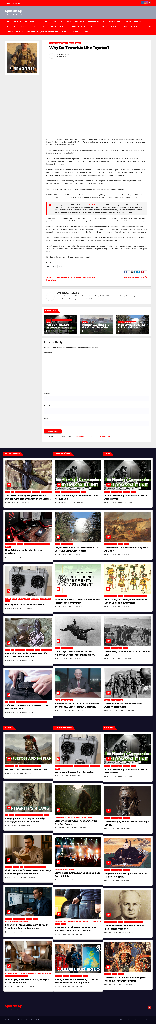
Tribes (48, 322)
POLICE (37, 649)
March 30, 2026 (13, 557)
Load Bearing (20, 701)
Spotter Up (13, 11)
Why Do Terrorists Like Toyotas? (79, 47)
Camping (8, 598)
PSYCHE (24, 27)
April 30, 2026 (62, 502)
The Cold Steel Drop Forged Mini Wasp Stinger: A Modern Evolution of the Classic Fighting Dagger (27, 498)
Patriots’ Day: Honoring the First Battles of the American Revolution (95, 327)
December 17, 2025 (14, 986)
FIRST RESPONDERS (109, 27)
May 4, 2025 (110, 828)
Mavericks (68, 319)
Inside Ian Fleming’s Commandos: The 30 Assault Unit (58, 327)
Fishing (14, 598)
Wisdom (46, 814)
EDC (43, 27)
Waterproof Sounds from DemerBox (24, 604)
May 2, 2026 (11, 773)
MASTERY (11, 27)
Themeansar (42, 1020)
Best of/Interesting (47, 21)
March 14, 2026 (62, 658)
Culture (65, 43)
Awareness (9, 866)
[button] (150, 27)
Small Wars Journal (96, 205)
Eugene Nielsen (100, 331)
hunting (27, 598)
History (79, 21)
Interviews (66, 21)
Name (47, 393)
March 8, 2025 (111, 984)
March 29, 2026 (13, 608)
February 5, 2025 (112, 710)
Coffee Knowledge (78, 27)
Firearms (19, 544)
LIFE (35, 27)
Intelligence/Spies (130, 27)
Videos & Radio (58, 27)
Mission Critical (25, 492)
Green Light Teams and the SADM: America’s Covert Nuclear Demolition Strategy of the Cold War (74, 654)
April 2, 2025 (111, 658)
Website (47, 418)
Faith (64, 32)
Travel (8, 601)
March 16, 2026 (12, 660)
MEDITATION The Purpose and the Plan (26, 769)
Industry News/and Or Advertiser (42, 32)
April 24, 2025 (111, 554)
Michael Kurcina (64, 54)
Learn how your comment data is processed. (92, 436)
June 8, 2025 (61, 934)
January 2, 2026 (13, 932)
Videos (17, 814)
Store (87, 32)
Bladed (8, 492)
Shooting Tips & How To (42, 544)
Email (47, 406)
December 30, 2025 (64, 828)
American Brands (15, 32)
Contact (130, 1020)
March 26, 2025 (112, 932)
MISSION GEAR (114, 21)
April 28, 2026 (12, 825)
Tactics (139, 596)
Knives (17, 492)
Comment (48, 352)
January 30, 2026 (13, 877)
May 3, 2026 (11, 502)
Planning (28, 918)
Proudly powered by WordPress (15, 1020)
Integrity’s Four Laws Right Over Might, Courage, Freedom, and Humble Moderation (26, 821)
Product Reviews (133, 21)
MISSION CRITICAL (95, 21)
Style (94, 27)
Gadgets (20, 598)
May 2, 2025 (110, 880)
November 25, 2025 (64, 880)
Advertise (76, 32)
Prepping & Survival (95, 921)
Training (8, 546)
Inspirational (9, 766)
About (17, 21)
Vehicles (78, 43)
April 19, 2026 (62, 554)
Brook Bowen (26, 608)
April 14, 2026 (62, 606)
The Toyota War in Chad (135, 277)
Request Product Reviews (143, 1020)
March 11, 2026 (62, 710)
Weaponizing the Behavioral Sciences (30, 766)
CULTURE (29, 21)
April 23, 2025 (111, 606)
